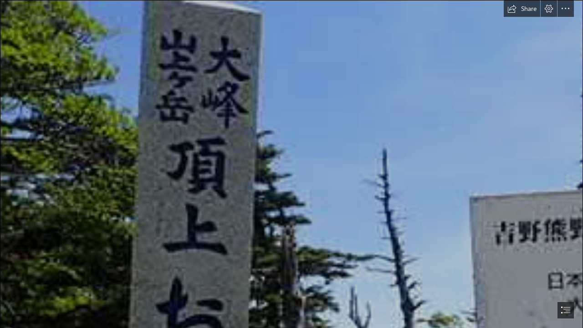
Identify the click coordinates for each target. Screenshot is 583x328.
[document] (291, 164)
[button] (522, 8)
